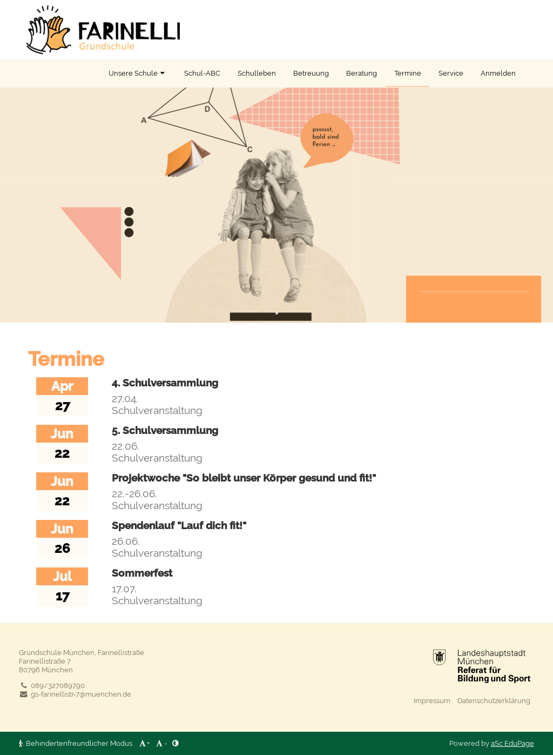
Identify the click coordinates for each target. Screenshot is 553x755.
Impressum (432, 700)
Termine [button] (407, 73)
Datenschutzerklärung (493, 700)
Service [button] (451, 73)
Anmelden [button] (498, 73)
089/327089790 (52, 685)
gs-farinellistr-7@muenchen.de (75, 694)
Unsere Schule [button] (138, 73)
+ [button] (144, 743)
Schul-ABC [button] (202, 73)
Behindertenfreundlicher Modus (76, 743)
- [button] (161, 743)
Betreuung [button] (311, 73)
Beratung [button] (361, 73)
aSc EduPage (512, 743)
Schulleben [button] (257, 73)
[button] (175, 743)
